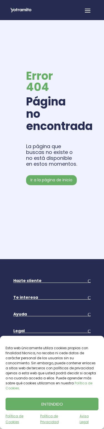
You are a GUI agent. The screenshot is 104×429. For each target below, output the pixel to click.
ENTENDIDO (52, 404)
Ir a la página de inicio (51, 180)
